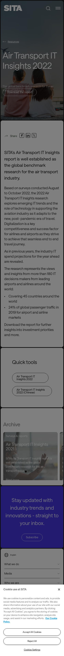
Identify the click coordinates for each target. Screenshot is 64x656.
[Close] (59, 589)
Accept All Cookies (32, 632)
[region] (32, 620)
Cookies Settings (32, 649)
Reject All (32, 641)
